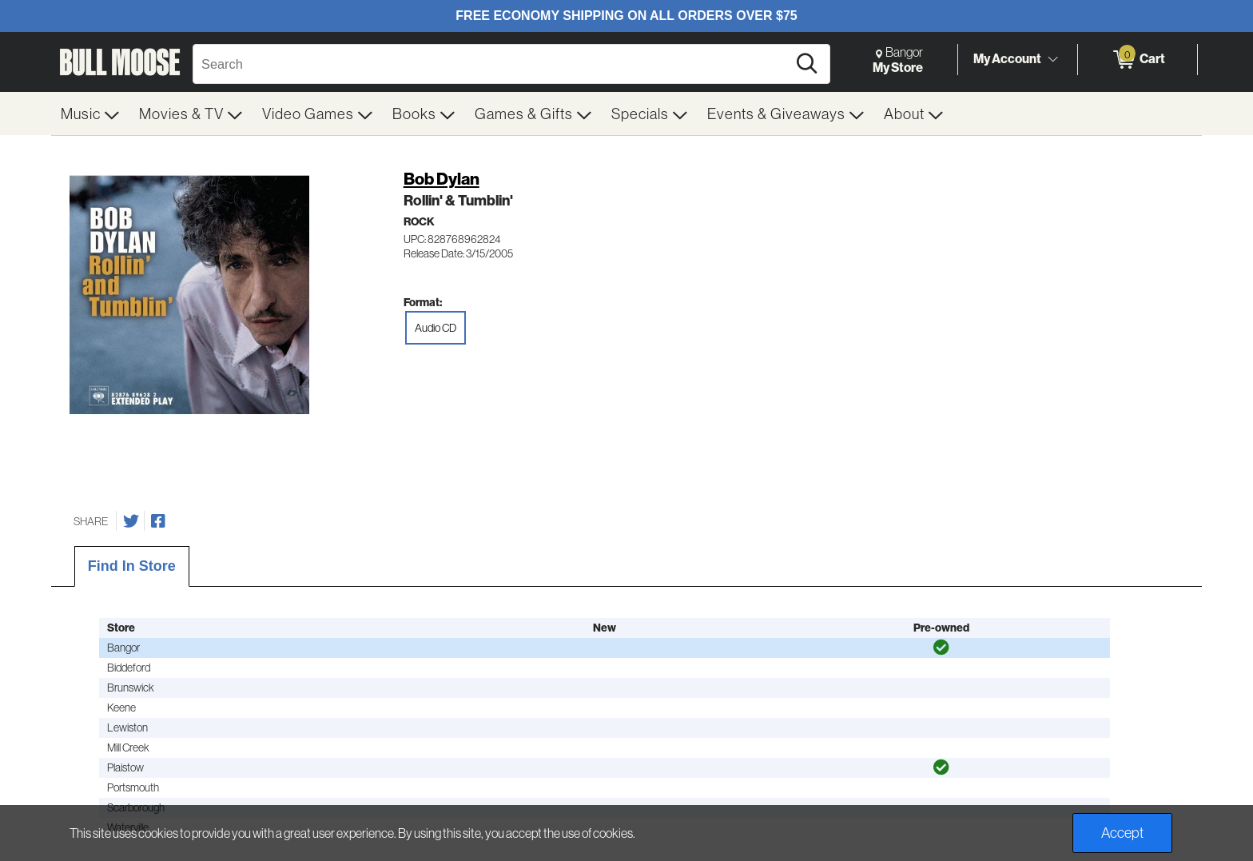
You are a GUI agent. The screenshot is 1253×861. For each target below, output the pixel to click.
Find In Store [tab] (132, 566)
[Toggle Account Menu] (1052, 59)
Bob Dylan (441, 179)
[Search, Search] (492, 64)
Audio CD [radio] (435, 328)
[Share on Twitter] (131, 521)
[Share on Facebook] (158, 521)
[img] (941, 648)
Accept (1122, 832)
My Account (1007, 58)
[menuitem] (90, 113)
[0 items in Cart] (1137, 60)
